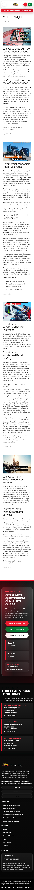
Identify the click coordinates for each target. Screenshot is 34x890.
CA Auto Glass (20, 179)
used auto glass (24, 539)
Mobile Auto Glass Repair (11, 821)
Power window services (13, 287)
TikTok (17, 796)
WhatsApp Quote (17, 629)
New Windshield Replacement (15, 281)
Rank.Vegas (28, 887)
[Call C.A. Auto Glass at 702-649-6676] (25, 4)
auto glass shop (23, 226)
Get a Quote (7, 842)
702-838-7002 (12, 666)
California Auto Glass (19, 91)
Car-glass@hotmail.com (14, 669)
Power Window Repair (10, 818)
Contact (5, 845)
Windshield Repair (20, 246)
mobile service (20, 525)
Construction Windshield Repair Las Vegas (13, 327)
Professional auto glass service (16, 284)
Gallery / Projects (8, 836)
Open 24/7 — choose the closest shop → (17, 10)
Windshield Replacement (11, 805)
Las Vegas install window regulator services (13, 479)
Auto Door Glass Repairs (14, 289)
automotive (12, 254)
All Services (7, 833)
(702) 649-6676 (9, 710)
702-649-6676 (8, 855)
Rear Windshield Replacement (13, 815)
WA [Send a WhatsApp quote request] (30, 4)
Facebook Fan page (9, 557)
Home (5, 829)
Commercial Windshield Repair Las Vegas (16, 165)
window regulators (23, 115)
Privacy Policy (6, 887)
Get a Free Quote (17, 635)
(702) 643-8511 (8, 743)
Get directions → (10, 715)
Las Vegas (6, 181)
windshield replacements (22, 228)
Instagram (16, 792)
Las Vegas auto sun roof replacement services (17, 50)
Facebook (17, 787)
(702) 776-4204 (9, 727)
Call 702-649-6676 (17, 623)
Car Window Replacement (11, 811)
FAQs (4, 839)
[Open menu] (4, 4)
